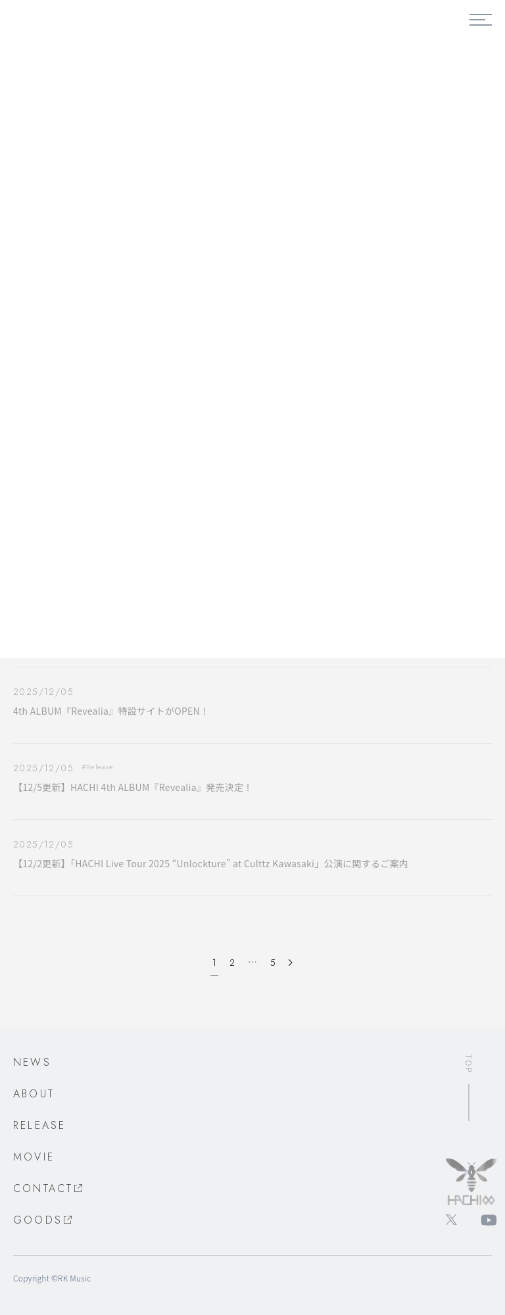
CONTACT (49, 1188)
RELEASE (39, 1125)
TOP (469, 1064)
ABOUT (34, 1093)
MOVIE (34, 1156)
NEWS (32, 1062)
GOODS (43, 1220)
